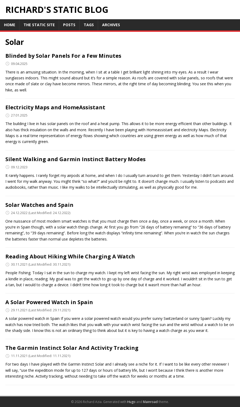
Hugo (131, 402)
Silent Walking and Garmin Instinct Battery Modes (75, 159)
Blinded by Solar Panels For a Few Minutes (63, 55)
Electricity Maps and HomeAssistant (55, 107)
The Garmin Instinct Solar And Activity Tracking (71, 347)
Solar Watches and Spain (39, 204)
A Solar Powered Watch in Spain (49, 302)
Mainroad (150, 402)
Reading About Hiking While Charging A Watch (70, 256)
